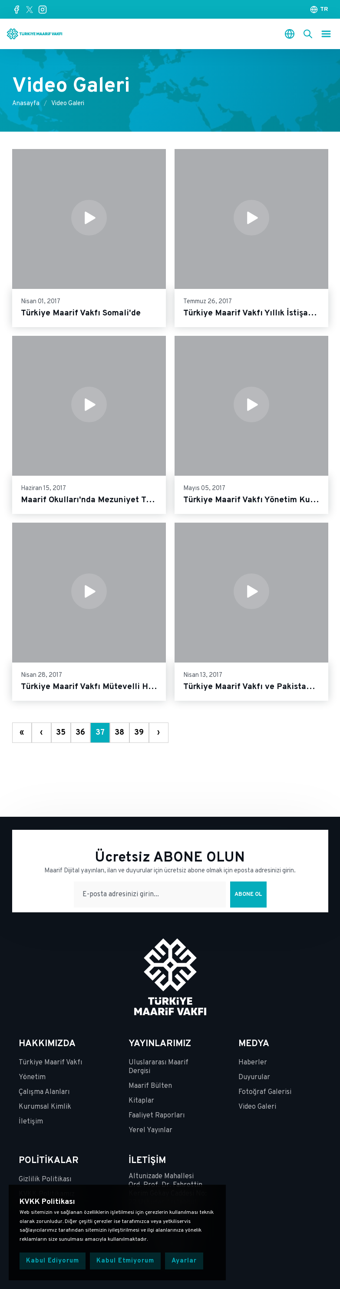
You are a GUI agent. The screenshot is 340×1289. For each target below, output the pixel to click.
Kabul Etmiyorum (125, 1261)
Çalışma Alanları (44, 1092)
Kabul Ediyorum (52, 1261)
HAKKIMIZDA (47, 1044)
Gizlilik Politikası (45, 1179)
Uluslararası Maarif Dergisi (158, 1067)
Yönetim (32, 1077)
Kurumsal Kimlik (45, 1107)
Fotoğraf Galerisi (264, 1092)
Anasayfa (26, 103)
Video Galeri (67, 103)
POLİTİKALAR (49, 1160)
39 (139, 733)
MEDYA (253, 1044)
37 (100, 733)
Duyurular (254, 1077)
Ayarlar (184, 1261)
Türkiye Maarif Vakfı (50, 1062)
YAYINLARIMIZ (160, 1044)
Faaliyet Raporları (157, 1115)
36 (80, 733)
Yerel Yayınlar (150, 1130)
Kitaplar (141, 1101)
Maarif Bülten (150, 1086)
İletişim (31, 1121)
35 (61, 733)
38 (119, 733)
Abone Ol (248, 894)
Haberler (252, 1062)
